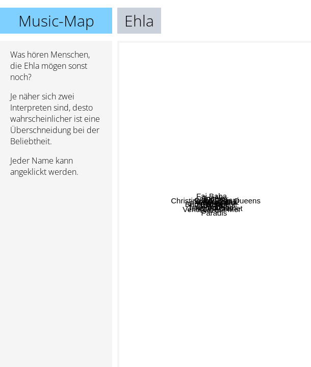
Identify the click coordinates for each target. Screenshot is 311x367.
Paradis (183, 326)
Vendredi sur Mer (195, 264)
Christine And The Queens (248, 123)
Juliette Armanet (246, 272)
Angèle (167, 150)
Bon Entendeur (160, 219)
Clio (222, 196)
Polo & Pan (148, 241)
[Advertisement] (56, 239)
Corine (205, 167)
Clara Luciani (241, 211)
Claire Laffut (208, 204)
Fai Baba (231, 103)
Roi (293, 166)
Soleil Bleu (214, 183)
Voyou (244, 219)
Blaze (164, 285)
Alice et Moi (210, 241)
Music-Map (56, 20)
